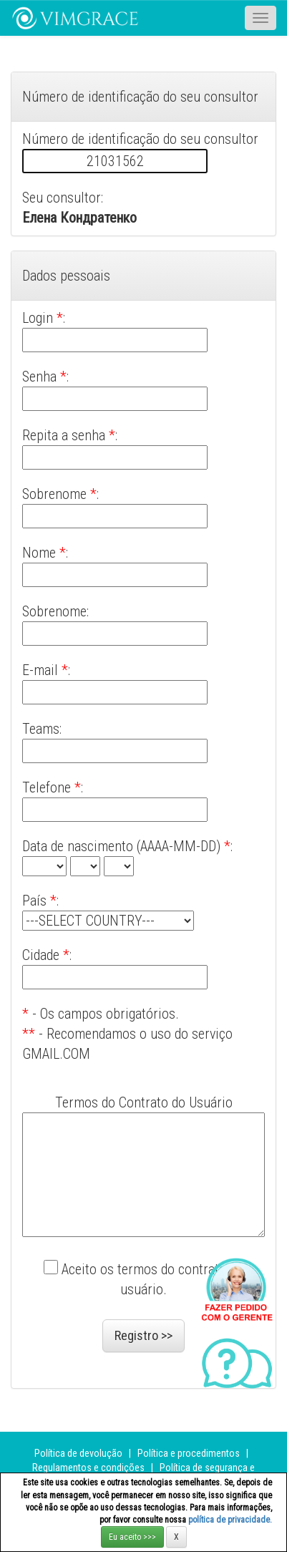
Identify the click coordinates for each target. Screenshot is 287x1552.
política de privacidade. (230, 1520)
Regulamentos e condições (88, 1467)
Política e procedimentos (188, 1453)
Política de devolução (78, 1453)
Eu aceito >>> (132, 1537)
